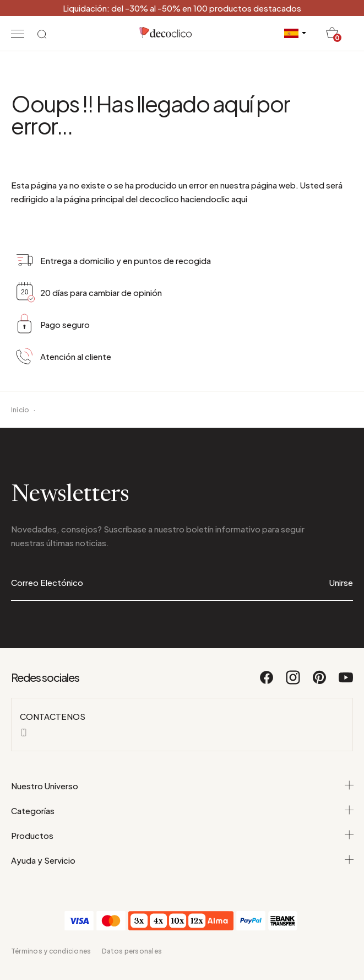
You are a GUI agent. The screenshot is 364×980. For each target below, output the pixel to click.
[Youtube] (346, 682)
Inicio (20, 410)
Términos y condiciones (51, 951)
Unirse (341, 582)
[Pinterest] (320, 682)
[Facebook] (267, 682)
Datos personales (132, 951)
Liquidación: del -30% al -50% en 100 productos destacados (182, 8)
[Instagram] (293, 682)
